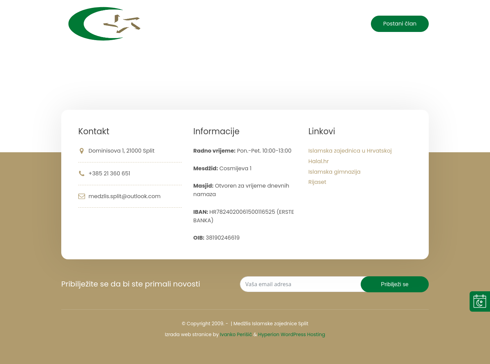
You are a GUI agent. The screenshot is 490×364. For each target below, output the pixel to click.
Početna (219, 24)
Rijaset (317, 182)
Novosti (252, 24)
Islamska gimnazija (334, 172)
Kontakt (344, 24)
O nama (311, 24)
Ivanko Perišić (236, 334)
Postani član (399, 24)
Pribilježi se (395, 284)
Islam (281, 24)
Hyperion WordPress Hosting (291, 334)
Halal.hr (318, 161)
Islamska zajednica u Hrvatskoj (350, 151)
